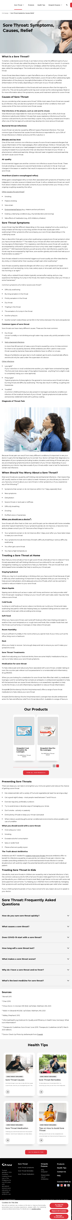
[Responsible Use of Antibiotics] (46, 1177)
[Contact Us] (61, 1171)
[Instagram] (65, 1185)
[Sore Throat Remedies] (25, 1170)
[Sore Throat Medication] (26, 1174)
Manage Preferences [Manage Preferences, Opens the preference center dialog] (59, 1216)
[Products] (43, 5)
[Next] (57, 765)
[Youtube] (61, 1185)
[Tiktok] (68, 1185)
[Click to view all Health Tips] (36, 1151)
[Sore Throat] (30, 5)
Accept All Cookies (59, 1205)
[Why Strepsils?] (46, 1170)
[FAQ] (59, 1175)
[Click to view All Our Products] (36, 772)
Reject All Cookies (59, 1211)
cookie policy (36, 1209)
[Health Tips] (53, 5)
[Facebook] (58, 1185)
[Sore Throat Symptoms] (26, 1167)
